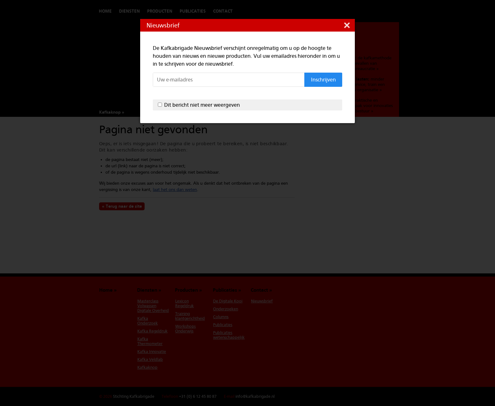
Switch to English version (380, 11)
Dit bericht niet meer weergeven (202, 105)
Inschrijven (323, 80)
